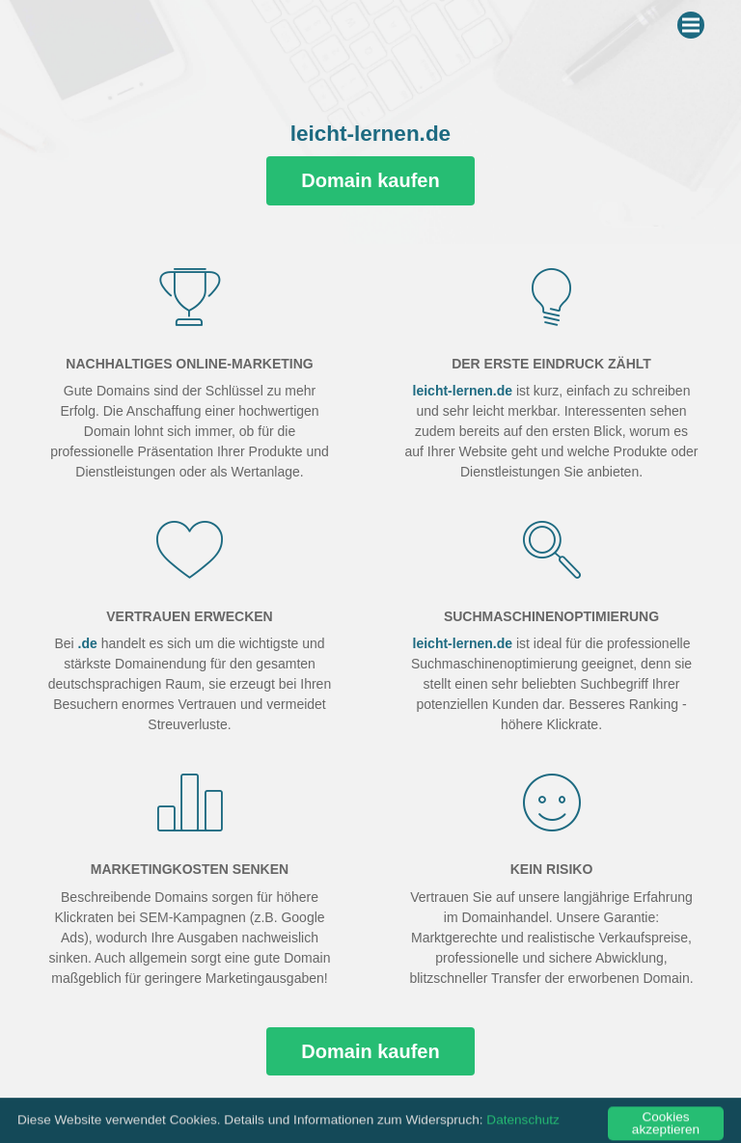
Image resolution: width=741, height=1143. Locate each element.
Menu (693, 21)
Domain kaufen (370, 180)
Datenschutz (523, 1129)
